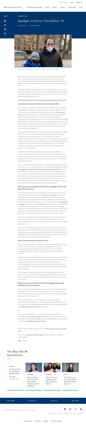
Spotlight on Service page (35, 335)
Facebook (65, 409)
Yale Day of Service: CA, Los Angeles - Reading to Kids (15, 371)
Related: (21, 100)
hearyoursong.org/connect (29, 306)
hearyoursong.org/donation (36, 321)
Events (47, 7)
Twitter (71, 409)
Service (25, 340)
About (49, 413)
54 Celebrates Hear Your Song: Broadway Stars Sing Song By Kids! (39, 169)
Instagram (76, 409)
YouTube (81, 409)
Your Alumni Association (34, 7)
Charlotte (53, 195)
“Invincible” (41, 204)
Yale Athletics (37, 421)
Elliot (45, 195)
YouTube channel (35, 316)
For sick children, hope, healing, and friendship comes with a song (45, 100)
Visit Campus (11, 400)
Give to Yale (32, 400)
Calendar (72, 2)
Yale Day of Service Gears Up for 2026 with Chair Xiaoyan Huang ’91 (70, 381)
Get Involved (72, 7)
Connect (62, 7)
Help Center (75, 400)
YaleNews (45, 421)
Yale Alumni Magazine (56, 421)
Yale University (28, 421)
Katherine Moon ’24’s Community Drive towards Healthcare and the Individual (33, 382)
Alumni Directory (63, 2)
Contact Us (53, 400)
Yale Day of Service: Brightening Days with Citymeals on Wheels (52, 381)
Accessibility (60, 413)
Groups (54, 7)
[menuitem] (64, 409)
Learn (80, 7)
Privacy (65, 413)
